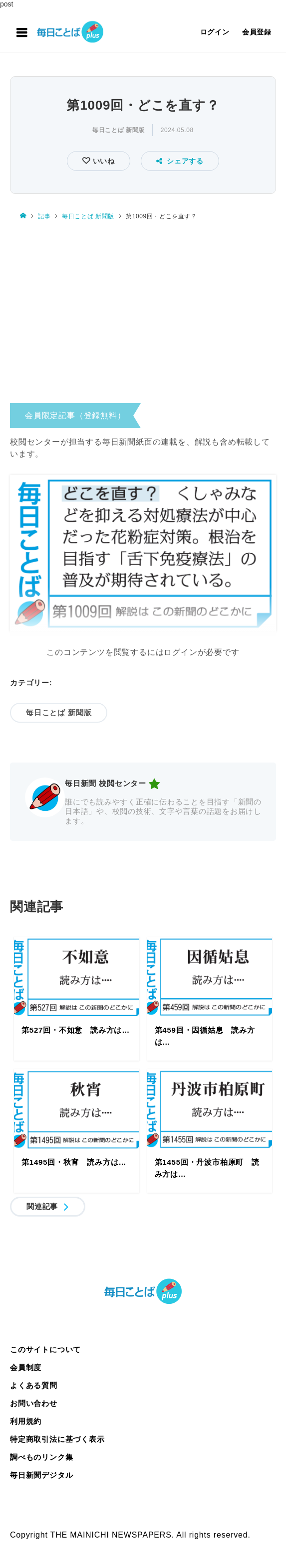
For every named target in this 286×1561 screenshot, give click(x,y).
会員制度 (25, 1367)
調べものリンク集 (41, 1457)
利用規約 (25, 1421)
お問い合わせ (33, 1403)
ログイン (215, 32)
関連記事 (42, 1206)
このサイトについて (45, 1349)
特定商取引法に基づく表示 (57, 1439)
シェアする (180, 161)
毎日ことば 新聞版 (118, 130)
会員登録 (257, 32)
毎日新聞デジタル (41, 1475)
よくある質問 (33, 1385)
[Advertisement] (143, 314)
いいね (102, 161)
